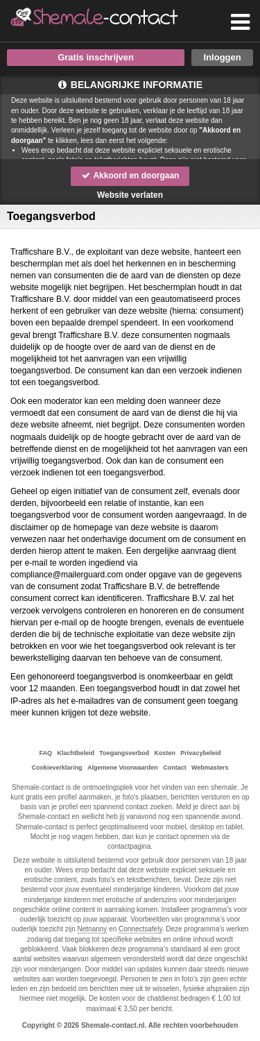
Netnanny (92, 929)
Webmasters (209, 767)
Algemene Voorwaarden (122, 767)
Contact (175, 767)
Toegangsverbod (124, 753)
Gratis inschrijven (96, 57)
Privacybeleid (200, 753)
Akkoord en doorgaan (130, 175)
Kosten (165, 753)
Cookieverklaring (57, 767)
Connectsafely (140, 929)
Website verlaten (130, 195)
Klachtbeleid (75, 753)
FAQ (46, 753)
